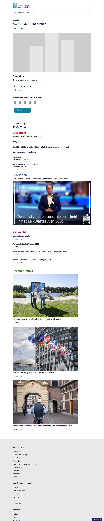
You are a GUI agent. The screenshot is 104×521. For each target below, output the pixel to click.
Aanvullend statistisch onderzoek (24, 464)
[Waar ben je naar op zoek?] (52, 12)
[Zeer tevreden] (35, 102)
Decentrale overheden (20, 494)
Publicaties (16, 470)
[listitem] (13, 127)
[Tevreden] (30, 102)
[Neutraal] (25, 102)
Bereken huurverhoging (21, 455)
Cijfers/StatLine (18, 451)
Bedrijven (16, 487)
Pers (14, 517)
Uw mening (97, 519)
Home (16, 20)
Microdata (16, 461)
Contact (15, 514)
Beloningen (17, 503)
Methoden (16, 474)
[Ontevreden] (20, 102)
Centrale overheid (19, 491)
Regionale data (18, 467)
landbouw (19, 90)
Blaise (15, 477)
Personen (16, 497)
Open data (16, 458)
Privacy (15, 500)
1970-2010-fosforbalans (30, 80)
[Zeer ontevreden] (15, 102)
